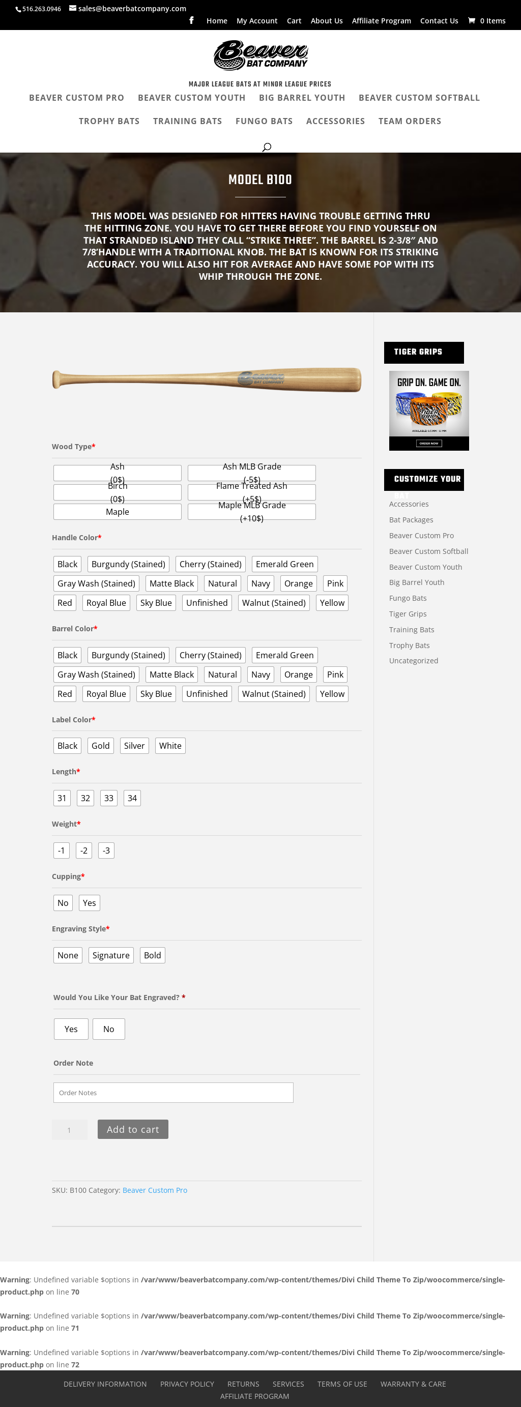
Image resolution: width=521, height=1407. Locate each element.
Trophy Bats (409, 645)
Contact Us (439, 21)
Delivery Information (105, 1384)
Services (288, 1384)
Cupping (68, 876)
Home (217, 21)
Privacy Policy (187, 1384)
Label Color (74, 719)
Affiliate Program (381, 21)
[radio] (117, 473)
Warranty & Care (413, 1384)
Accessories (409, 504)
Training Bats (412, 629)
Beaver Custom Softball (429, 551)
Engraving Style (81, 928)
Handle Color (77, 537)
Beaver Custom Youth (425, 567)
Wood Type (74, 446)
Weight (66, 824)
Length (66, 771)
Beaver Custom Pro (155, 1190)
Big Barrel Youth (417, 582)
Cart (294, 21)
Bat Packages (411, 519)
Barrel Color (75, 628)
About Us (327, 21)
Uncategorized (414, 660)
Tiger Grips (408, 614)
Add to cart (133, 1129)
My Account (257, 21)
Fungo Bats (408, 598)
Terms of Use (342, 1384)
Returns (243, 1384)
